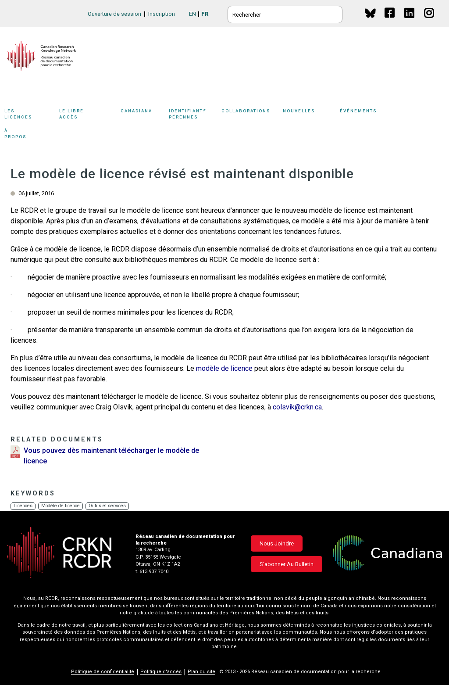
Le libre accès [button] (87, 115)
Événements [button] (372, 115)
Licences (24, 506)
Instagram (429, 21)
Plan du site (201, 671)
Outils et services (112, 506)
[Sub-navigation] (27, 116)
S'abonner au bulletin (287, 564)
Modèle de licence (63, 506)
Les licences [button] (29, 115)
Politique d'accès (161, 671)
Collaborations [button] (252, 115)
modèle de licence (224, 368)
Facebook (390, 21)
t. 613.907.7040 (151, 571)
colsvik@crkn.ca (297, 407)
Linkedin (409, 21)
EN (192, 14)
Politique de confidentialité (102, 671)
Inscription (161, 14)
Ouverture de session (114, 14)
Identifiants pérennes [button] (193, 115)
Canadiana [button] (142, 115)
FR (205, 14)
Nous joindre (277, 543)
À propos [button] (25, 135)
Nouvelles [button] (309, 115)
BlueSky (370, 12)
